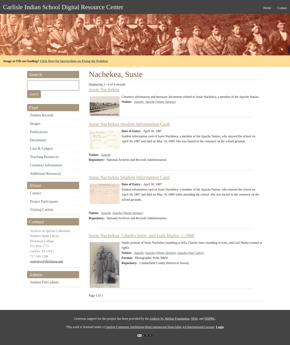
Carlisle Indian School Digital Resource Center (63, 7)
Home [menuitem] (267, 8)
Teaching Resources (44, 157)
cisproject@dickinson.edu (46, 261)
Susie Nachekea (104, 89)
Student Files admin (44, 282)
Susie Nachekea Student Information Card (129, 124)
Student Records (42, 115)
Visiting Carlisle (41, 210)
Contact (35, 193)
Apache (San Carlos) (190, 253)
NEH (194, 318)
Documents (38, 140)
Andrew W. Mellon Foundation (169, 318)
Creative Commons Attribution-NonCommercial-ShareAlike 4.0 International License (159, 327)
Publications (39, 132)
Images (35, 124)
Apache (139, 101)
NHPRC (209, 318)
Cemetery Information (46, 165)
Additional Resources (45, 174)
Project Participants (44, 201)
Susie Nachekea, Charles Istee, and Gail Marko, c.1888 (141, 235)
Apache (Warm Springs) (160, 101)
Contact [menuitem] (282, 8)
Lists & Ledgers (41, 148)
